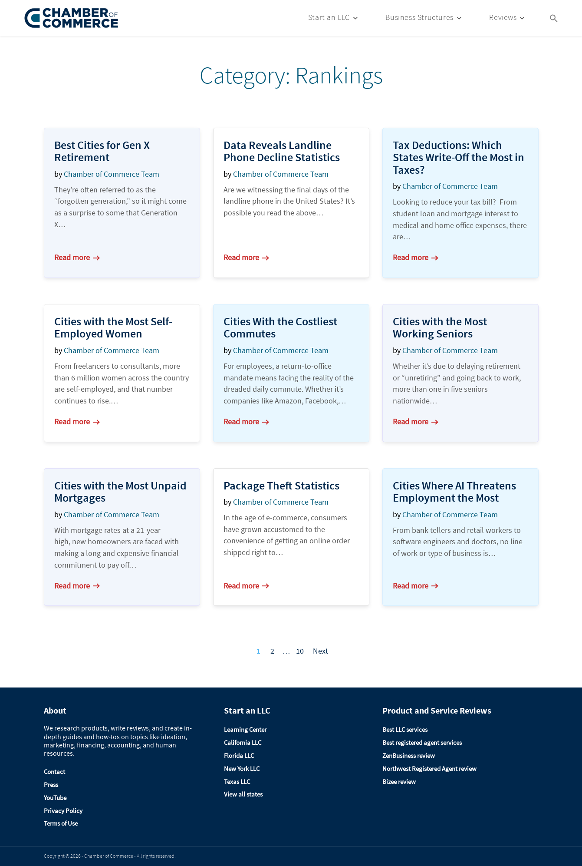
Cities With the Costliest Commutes (280, 327)
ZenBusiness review (408, 755)
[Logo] (71, 18)
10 (300, 651)
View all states (243, 794)
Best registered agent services (422, 742)
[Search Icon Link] (554, 17)
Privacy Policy (63, 811)
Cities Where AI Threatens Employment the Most (454, 491)
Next (320, 651)
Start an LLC (329, 17)
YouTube (55, 797)
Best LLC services (404, 729)
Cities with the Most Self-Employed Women (113, 327)
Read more (76, 257)
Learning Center (245, 729)
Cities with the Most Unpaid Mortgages (120, 491)
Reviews (502, 17)
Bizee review (399, 781)
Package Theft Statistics (281, 485)
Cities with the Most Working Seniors (440, 327)
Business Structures (419, 17)
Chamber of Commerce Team (111, 174)
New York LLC (242, 768)
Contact (54, 771)
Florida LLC (239, 755)
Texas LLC (237, 781)
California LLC (242, 742)
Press (51, 784)
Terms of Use (61, 823)
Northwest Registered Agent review (429, 768)
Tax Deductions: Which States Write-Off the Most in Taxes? (458, 157)
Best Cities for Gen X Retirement (102, 151)
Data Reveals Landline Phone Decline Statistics (282, 151)
